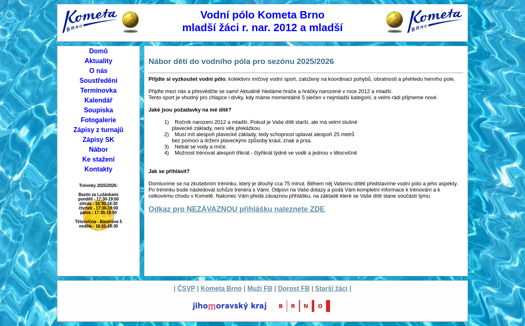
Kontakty (98, 169)
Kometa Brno (221, 288)
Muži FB (259, 288)
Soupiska (98, 110)
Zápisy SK (98, 139)
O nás (98, 70)
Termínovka (98, 90)
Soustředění (98, 80)
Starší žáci (331, 288)
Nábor (98, 149)
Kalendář (98, 100)
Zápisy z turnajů (98, 129)
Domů (98, 51)
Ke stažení (98, 159)
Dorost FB (294, 288)
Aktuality (98, 60)
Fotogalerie (98, 119)
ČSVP (186, 288)
